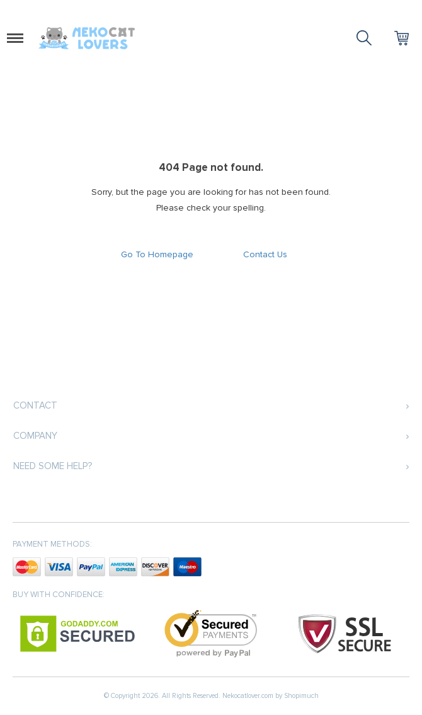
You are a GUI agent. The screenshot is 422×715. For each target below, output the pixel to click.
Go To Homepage (157, 254)
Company (35, 435)
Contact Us (265, 254)
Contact (35, 405)
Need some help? (52, 466)
